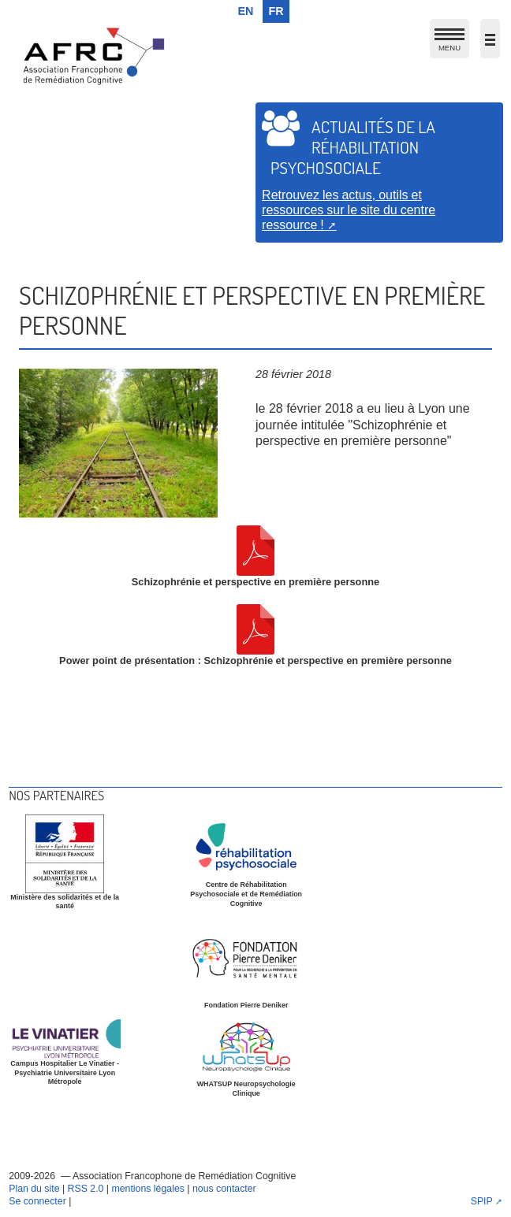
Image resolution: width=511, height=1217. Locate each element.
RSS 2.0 (86, 1188)
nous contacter (224, 1188)
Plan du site (34, 1188)
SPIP (482, 1201)
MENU (449, 42)
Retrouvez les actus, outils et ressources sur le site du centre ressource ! (348, 209)
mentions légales (147, 1188)
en (246, 11)
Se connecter (37, 1201)
